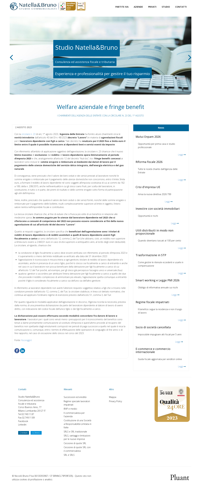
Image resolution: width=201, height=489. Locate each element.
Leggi (180, 154)
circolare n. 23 (28, 134)
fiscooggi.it (26, 340)
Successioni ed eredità (75, 397)
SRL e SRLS (69, 454)
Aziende (138, 6)
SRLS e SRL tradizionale (75, 431)
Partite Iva (121, 6)
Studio (166, 6)
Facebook (23, 421)
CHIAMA (23, 432)
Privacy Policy (115, 401)
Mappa (112, 397)
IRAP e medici (70, 408)
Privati (152, 6)
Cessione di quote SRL (75, 443)
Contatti (181, 6)
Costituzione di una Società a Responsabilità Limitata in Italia (77, 424)
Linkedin (22, 424)
